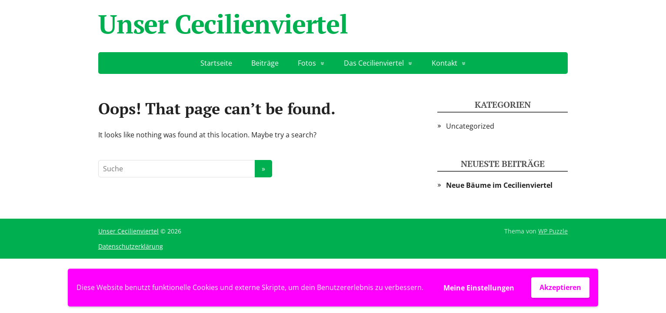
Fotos (307, 63)
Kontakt (444, 63)
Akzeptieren (560, 287)
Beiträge (265, 63)
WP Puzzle (553, 231)
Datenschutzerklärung (130, 246)
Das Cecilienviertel (374, 63)
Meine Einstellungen (478, 288)
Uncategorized (470, 126)
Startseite (216, 63)
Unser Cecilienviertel (223, 24)
